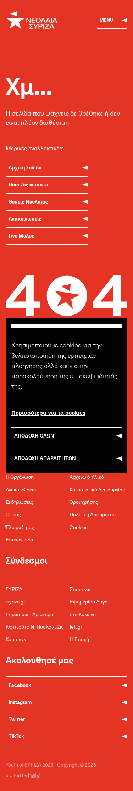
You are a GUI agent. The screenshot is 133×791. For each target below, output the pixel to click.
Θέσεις (13, 514)
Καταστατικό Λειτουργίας (97, 489)
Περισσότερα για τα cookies (48, 412)
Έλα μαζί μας (20, 527)
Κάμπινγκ (16, 639)
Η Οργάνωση (20, 476)
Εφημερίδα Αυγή (88, 601)
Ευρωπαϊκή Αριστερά (29, 614)
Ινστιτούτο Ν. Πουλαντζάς (34, 626)
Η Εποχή (79, 639)
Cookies (79, 527)
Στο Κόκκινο (83, 614)
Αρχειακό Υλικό (87, 476)
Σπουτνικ (80, 589)
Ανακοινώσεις (21, 489)
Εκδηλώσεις (19, 501)
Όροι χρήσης (84, 501)
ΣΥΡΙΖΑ (14, 589)
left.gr (76, 626)
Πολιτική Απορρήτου (93, 514)
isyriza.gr (15, 601)
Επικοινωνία (19, 539)
